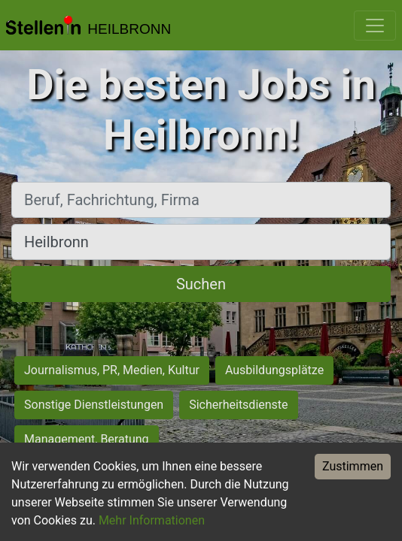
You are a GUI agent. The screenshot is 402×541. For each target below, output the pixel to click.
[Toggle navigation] (375, 26)
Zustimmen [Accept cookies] (352, 466)
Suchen (201, 284)
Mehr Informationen (152, 520)
